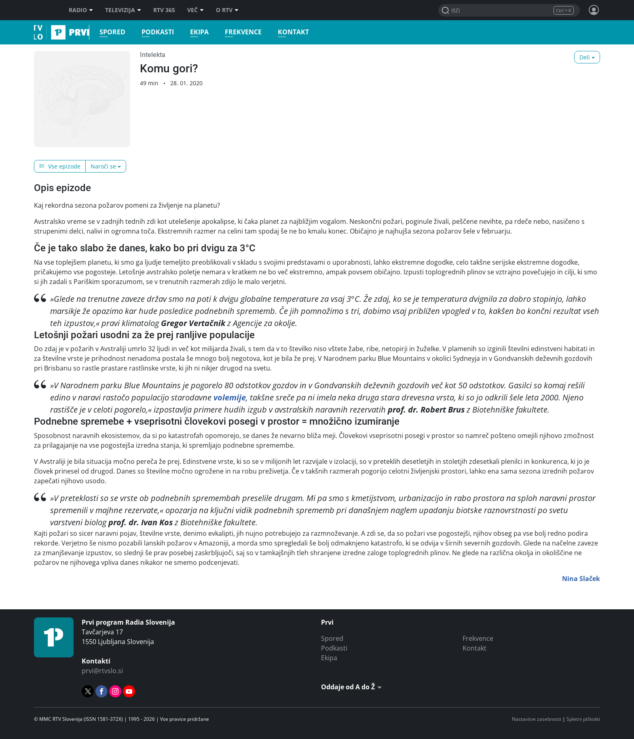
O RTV (227, 10)
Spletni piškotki (583, 719)
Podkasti (152, 32)
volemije (229, 397)
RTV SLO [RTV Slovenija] (44, 10)
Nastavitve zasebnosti (536, 719)
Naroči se (103, 166)
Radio (81, 10)
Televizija (123, 10)
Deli (584, 57)
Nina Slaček (581, 578)
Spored (107, 32)
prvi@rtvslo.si (102, 670)
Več (195, 10)
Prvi (36, 32)
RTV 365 (164, 10)
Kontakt (288, 32)
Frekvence (238, 32)
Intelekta (152, 55)
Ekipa (194, 32)
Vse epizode (59, 166)
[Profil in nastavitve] (594, 10)
